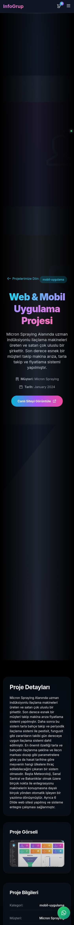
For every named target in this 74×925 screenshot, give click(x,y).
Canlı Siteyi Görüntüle (37, 401)
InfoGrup (13, 6)
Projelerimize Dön (23, 279)
